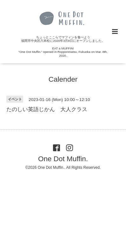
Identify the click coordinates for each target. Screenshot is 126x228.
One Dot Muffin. (63, 159)
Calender (63, 79)
